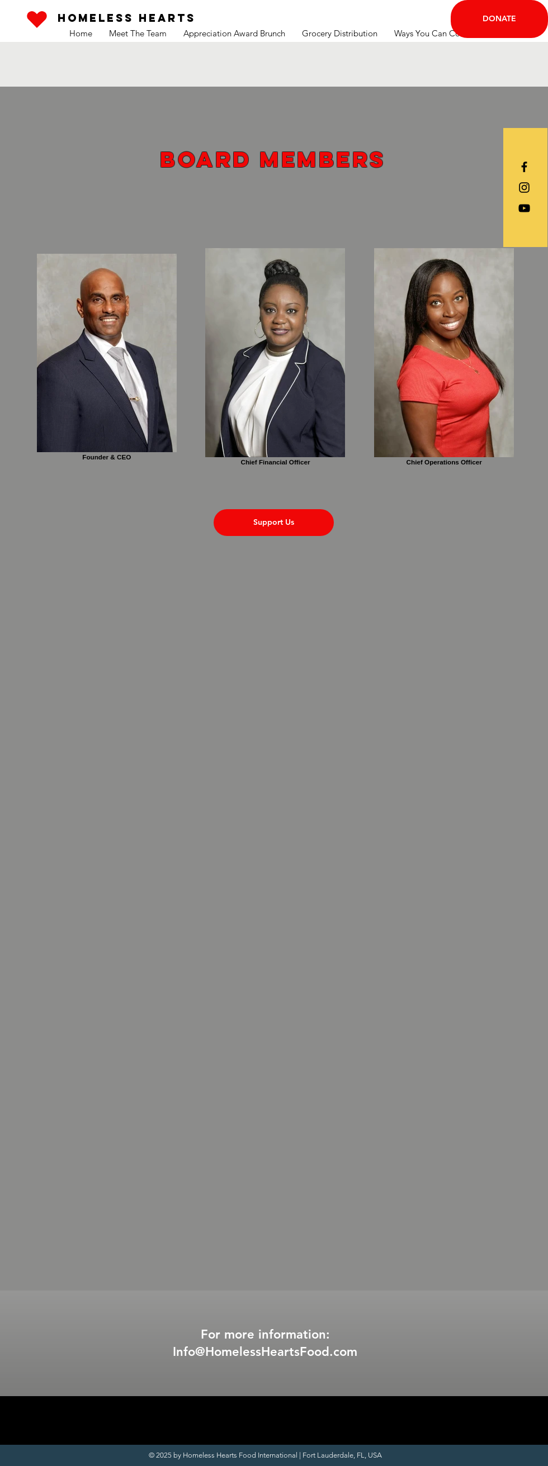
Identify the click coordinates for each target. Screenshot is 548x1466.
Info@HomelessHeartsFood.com (265, 1351)
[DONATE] (499, 19)
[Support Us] (274, 522)
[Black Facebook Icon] (524, 167)
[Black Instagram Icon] (524, 187)
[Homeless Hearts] (127, 18)
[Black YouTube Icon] (524, 208)
